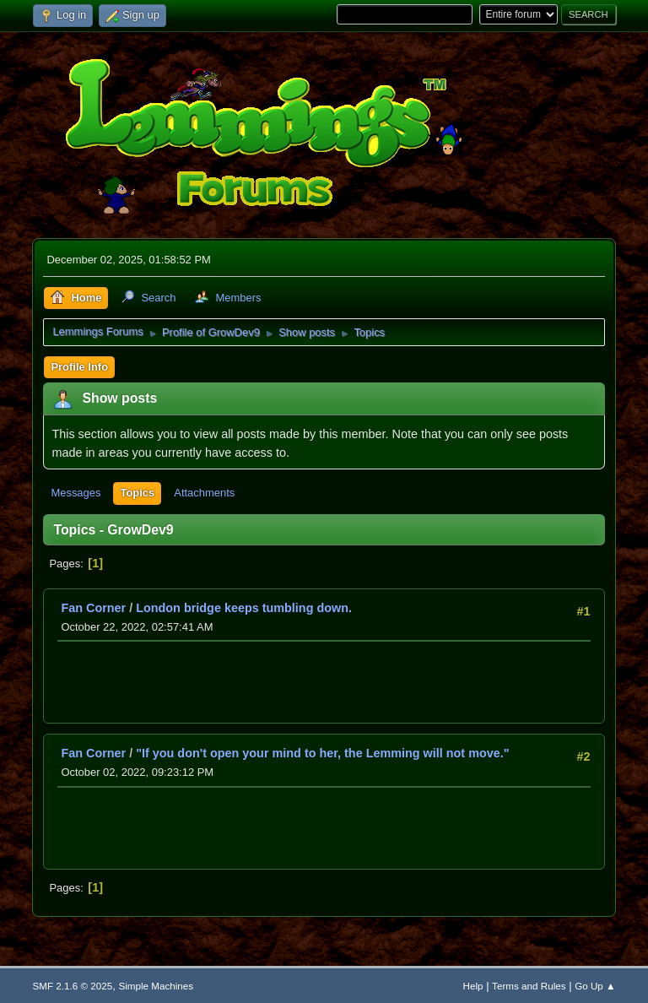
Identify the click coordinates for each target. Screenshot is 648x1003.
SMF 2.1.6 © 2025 (72, 985)
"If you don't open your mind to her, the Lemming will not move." (322, 753)
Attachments (204, 492)
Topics (137, 492)
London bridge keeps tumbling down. (244, 608)
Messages (75, 492)
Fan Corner (93, 608)
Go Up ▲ (595, 985)
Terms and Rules (528, 985)
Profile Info (79, 367)
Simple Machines (155, 985)
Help (473, 985)
